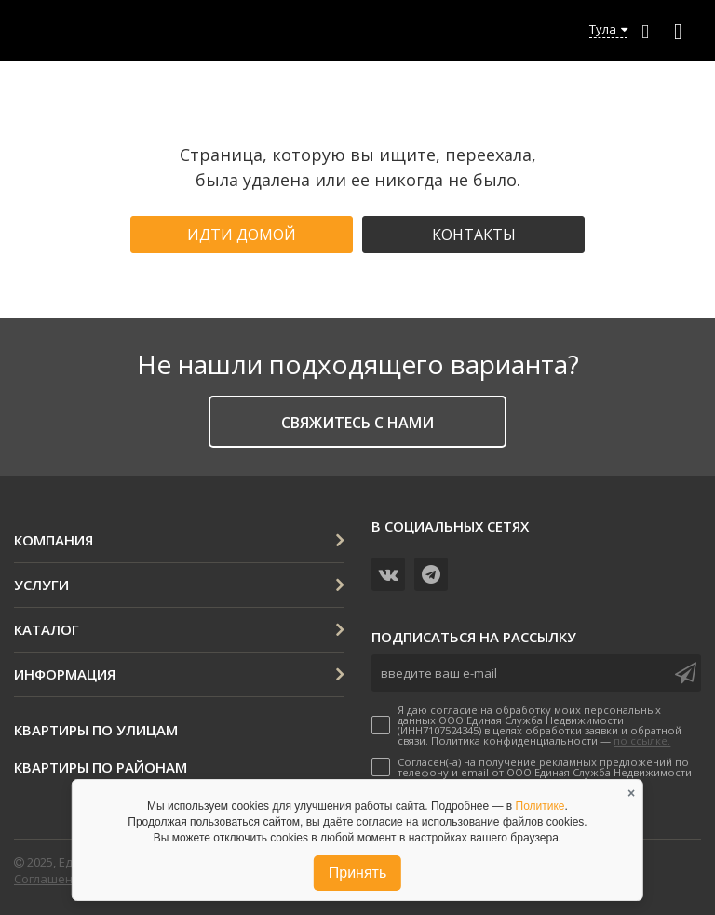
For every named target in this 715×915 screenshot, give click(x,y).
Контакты (474, 234)
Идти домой (241, 234)
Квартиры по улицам (96, 729)
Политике (540, 806)
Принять (358, 873)
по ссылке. (642, 740)
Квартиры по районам (100, 767)
